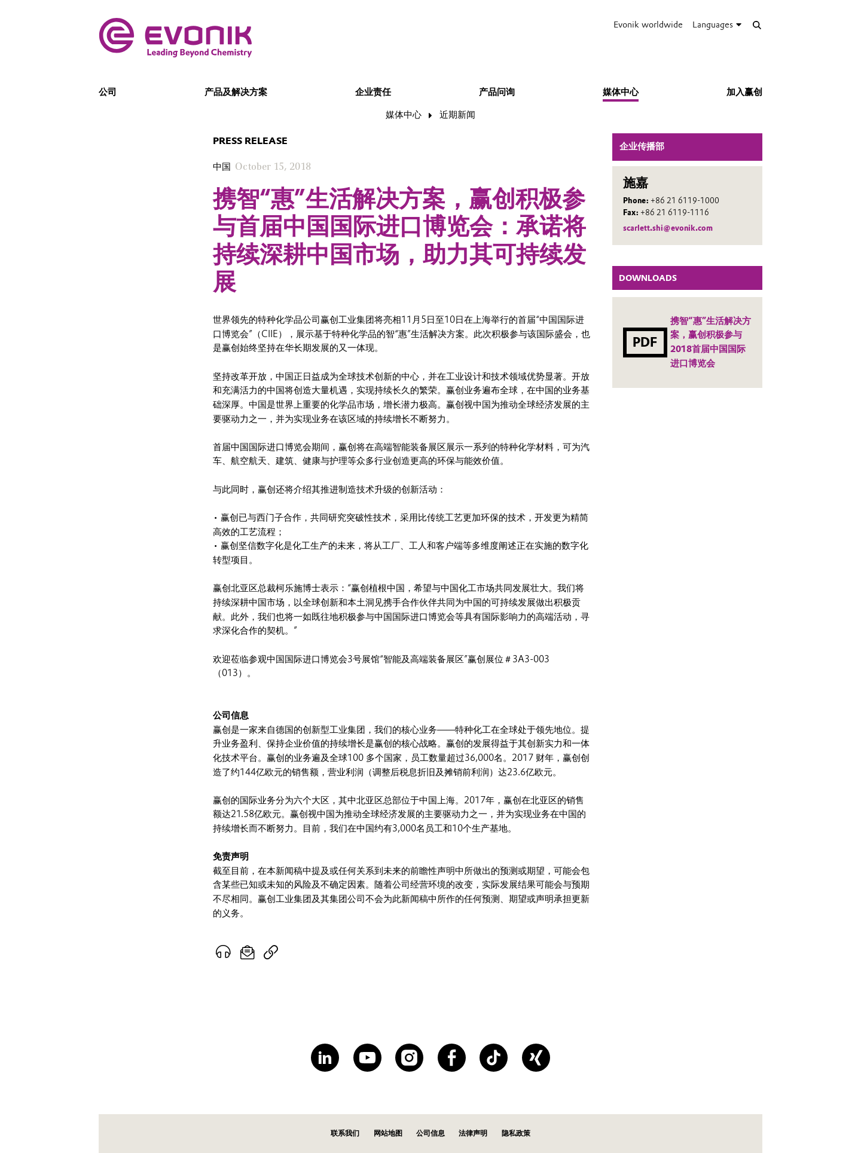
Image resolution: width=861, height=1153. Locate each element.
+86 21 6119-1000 (685, 200)
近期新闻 (457, 114)
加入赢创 (744, 92)
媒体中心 (621, 92)
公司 (108, 92)
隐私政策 (516, 1132)
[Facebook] (452, 1058)
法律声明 (473, 1132)
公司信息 (430, 1132)
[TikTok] (494, 1058)
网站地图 (388, 1132)
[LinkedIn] (325, 1058)
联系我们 (345, 1132)
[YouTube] (367, 1058)
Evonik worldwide (648, 24)
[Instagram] (409, 1058)
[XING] (536, 1058)
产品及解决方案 (235, 92)
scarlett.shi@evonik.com (668, 228)
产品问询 (497, 92)
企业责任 (373, 92)
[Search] (756, 24)
